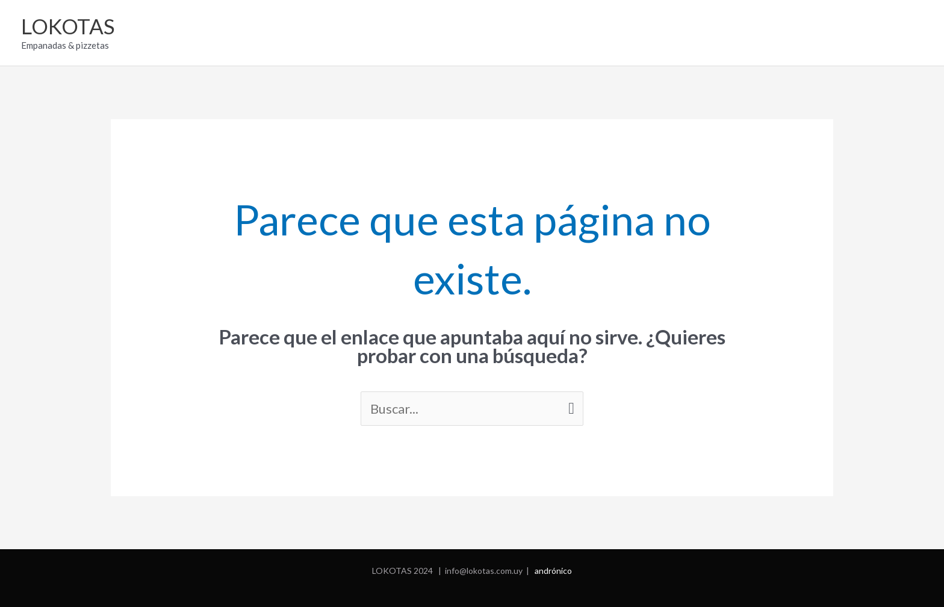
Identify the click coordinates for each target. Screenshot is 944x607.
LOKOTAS (68, 26)
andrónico (553, 570)
